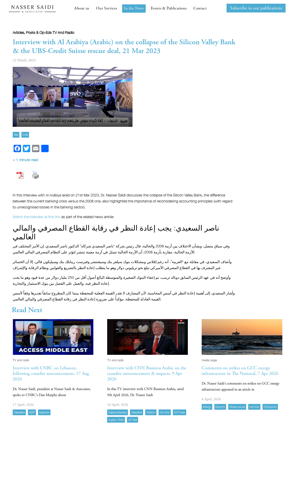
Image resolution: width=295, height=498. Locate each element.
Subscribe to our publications (256, 8)
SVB (25, 134)
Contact (199, 8)
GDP (32, 412)
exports (220, 407)
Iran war (165, 412)
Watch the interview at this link (37, 217)
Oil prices (179, 412)
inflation (150, 412)
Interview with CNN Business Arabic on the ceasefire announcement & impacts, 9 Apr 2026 (146, 373)
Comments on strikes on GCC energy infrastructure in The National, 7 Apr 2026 (240, 370)
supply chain (116, 419)
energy (207, 407)
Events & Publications (169, 8)
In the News (134, 8)
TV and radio (63, 32)
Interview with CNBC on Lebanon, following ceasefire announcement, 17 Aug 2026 (51, 373)
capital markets (117, 412)
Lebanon (44, 412)
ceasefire (19, 412)
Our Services (106, 8)
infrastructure (237, 407)
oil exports (270, 407)
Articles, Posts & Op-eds (32, 32)
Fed (16, 134)
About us (81, 8)
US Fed (132, 419)
